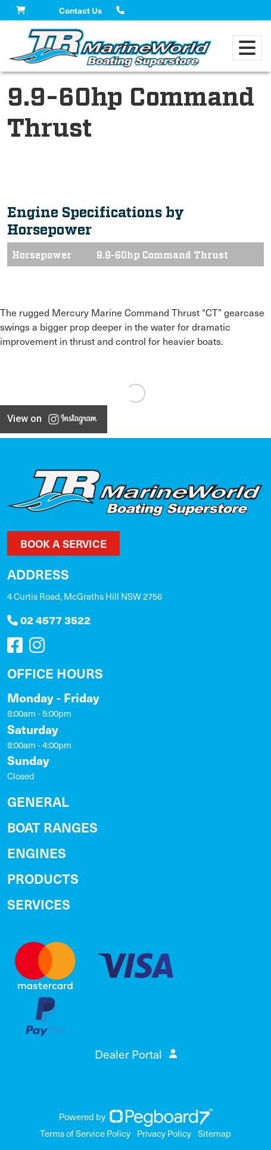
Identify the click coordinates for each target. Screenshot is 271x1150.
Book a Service (63, 543)
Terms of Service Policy (85, 1133)
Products (43, 878)
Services (38, 904)
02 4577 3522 (49, 619)
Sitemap (214, 1133)
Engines (36, 852)
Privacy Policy (164, 1133)
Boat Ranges (52, 827)
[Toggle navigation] (247, 47)
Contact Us (80, 10)
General (38, 801)
